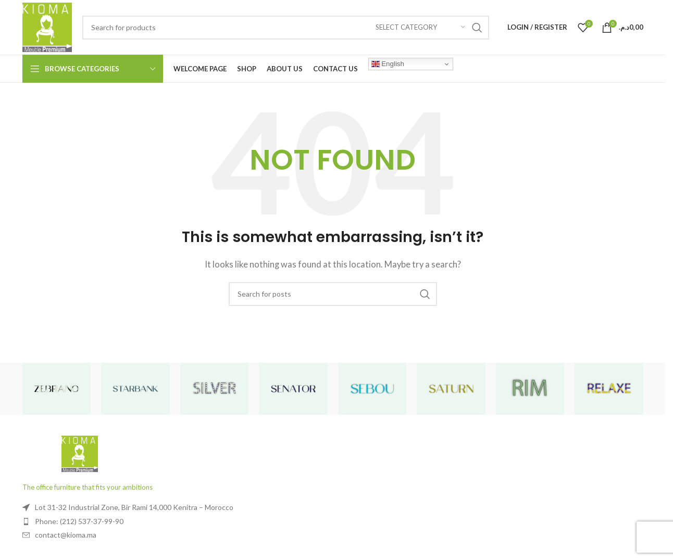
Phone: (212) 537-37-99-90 (79, 521)
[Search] (285, 28)
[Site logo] (47, 26)
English (387, 64)
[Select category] (420, 28)
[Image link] (79, 452)
